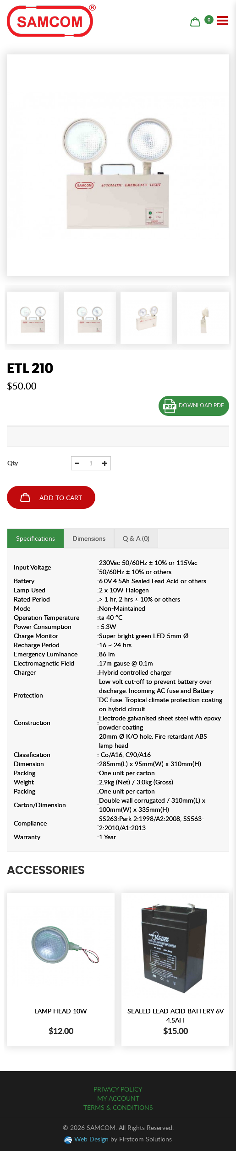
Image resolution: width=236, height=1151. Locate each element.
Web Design (91, 1139)
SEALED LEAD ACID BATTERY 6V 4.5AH (175, 1015)
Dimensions (88, 538)
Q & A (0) (136, 538)
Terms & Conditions (118, 1107)
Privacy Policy (118, 1089)
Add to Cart (51, 497)
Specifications (35, 538)
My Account (118, 1098)
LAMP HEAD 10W (60, 1011)
